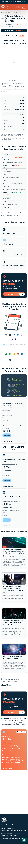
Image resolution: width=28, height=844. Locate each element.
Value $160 (21, 732)
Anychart (25, 77)
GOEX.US (8, 183)
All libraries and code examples (14, 345)
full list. (20, 762)
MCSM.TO (8, 197)
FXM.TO (8, 170)
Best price (20, 35)
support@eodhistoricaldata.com (14, 839)
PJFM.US (8, 162)
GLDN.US (8, 204)
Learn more (7, 435)
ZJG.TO (8, 177)
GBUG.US (8, 189)
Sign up (23, 7)
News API (12, 35)
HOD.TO (8, 154)
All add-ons (14, 360)
